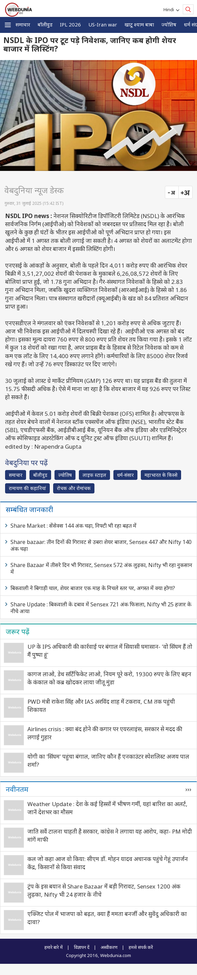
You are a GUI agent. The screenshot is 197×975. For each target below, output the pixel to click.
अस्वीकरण (109, 947)
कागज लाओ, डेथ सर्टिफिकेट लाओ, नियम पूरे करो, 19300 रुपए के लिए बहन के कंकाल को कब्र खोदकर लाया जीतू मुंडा (109, 678)
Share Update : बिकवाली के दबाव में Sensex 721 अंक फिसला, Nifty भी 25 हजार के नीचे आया (100, 608)
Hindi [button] (169, 9)
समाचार (23, 24)
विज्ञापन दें (81, 947)
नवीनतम (17, 789)
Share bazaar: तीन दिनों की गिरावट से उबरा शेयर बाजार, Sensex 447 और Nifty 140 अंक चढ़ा (101, 545)
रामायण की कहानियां (27, 488)
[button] (8, 25)
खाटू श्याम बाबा (139, 24)
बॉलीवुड (45, 24)
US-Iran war (102, 24)
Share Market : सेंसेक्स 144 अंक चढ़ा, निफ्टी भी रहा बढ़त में (73, 525)
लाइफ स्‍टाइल (94, 475)
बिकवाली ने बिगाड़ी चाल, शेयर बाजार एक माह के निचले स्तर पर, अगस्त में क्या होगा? (92, 588)
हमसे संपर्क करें (141, 947)
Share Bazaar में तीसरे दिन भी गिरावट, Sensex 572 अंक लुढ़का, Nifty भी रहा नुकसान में (101, 568)
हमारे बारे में (53, 947)
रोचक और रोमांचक (74, 488)
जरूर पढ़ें (17, 631)
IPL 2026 (70, 24)
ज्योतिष (168, 24)
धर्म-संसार (125, 475)
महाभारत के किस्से (161, 475)
